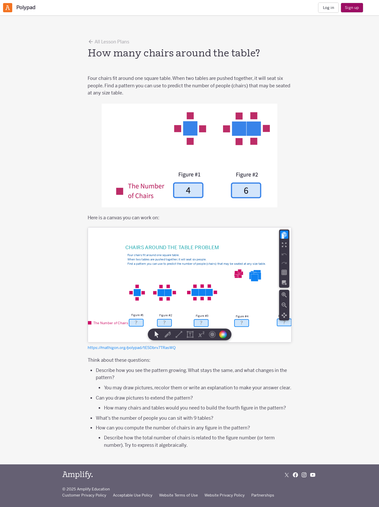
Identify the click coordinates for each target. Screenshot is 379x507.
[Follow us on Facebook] (295, 474)
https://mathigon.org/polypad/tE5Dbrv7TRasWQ (132, 347)
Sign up (352, 7)
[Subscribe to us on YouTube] (312, 474)
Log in (328, 7)
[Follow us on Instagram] (304, 474)
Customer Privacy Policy (84, 495)
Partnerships (262, 495)
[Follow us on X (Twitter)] (286, 474)
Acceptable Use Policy (132, 495)
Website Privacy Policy (224, 495)
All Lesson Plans (108, 42)
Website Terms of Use (178, 495)
